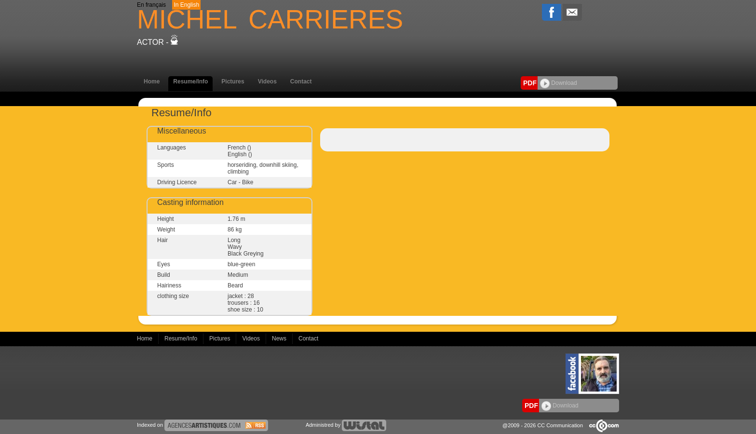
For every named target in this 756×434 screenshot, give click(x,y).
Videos (267, 81)
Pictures (232, 81)
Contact (301, 81)
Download (558, 83)
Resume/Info (190, 81)
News (280, 338)
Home (152, 81)
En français (151, 4)
